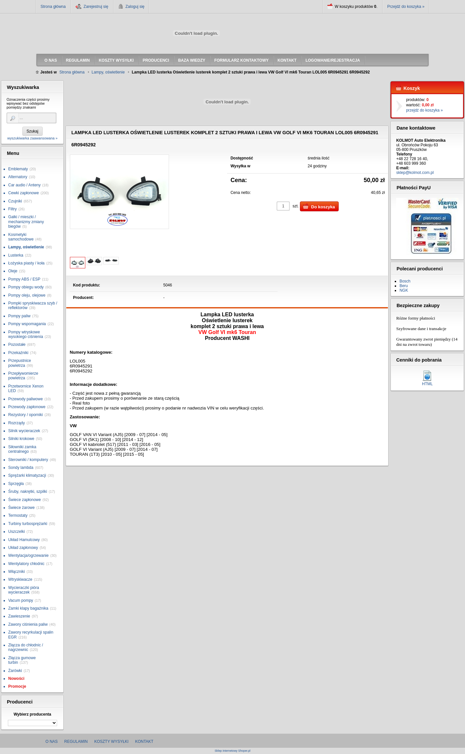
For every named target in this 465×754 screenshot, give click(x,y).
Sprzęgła (16, 483)
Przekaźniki (18, 352)
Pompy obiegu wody (26, 287)
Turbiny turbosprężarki (27, 523)
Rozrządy (16, 423)
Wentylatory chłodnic (26, 563)
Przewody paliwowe (25, 399)
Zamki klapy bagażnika (28, 608)
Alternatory (17, 177)
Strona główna (53, 6)
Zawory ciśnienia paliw (28, 624)
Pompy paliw (19, 316)
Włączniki (16, 571)
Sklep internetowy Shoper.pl (232, 750)
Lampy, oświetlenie (26, 247)
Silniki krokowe (21, 438)
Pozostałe (17, 344)
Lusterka (15, 255)
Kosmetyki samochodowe (20, 236)
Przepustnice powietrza (19, 362)
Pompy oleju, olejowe (26, 295)
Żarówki (15, 670)
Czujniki (15, 201)
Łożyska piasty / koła (26, 263)
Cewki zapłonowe (23, 193)
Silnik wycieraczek (24, 431)
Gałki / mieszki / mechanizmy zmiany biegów (26, 222)
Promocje (17, 686)
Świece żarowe (21, 507)
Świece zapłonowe (24, 499)
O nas (52, 741)
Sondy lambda (20, 467)
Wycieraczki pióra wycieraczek (23, 590)
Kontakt (144, 741)
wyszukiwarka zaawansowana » (32, 138)
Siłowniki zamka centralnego (22, 449)
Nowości (16, 678)
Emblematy (18, 169)
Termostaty (18, 515)
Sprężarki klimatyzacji (27, 475)
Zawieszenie (19, 616)
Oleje (12, 271)
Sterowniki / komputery (28, 459)
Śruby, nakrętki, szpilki (27, 491)
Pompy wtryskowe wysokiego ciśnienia (25, 334)
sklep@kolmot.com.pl (414, 172)
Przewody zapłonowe (26, 407)
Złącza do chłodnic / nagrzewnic (25, 647)
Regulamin (76, 741)
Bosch (404, 281)
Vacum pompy (20, 600)
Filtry (12, 209)
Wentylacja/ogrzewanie (28, 555)
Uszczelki (16, 531)
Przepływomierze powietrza (23, 375)
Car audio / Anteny (24, 185)
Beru (403, 285)
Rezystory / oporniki (25, 414)
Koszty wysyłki (111, 741)
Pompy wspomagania (27, 324)
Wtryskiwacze (20, 579)
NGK (403, 290)
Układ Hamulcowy (24, 539)
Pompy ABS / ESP (24, 279)
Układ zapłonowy (23, 547)
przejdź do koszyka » (424, 110)
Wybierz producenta (32, 714)
